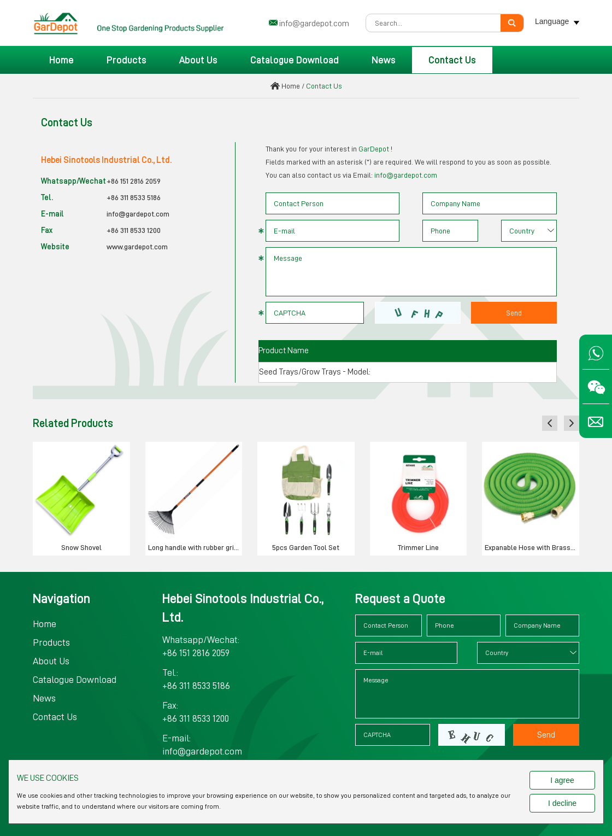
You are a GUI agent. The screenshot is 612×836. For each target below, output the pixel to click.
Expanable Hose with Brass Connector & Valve (532, 547)
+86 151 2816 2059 (134, 181)
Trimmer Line (418, 547)
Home (61, 60)
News (384, 60)
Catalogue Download (294, 60)
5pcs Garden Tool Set (305, 547)
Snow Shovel (81, 547)
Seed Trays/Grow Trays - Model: (314, 371)
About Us (198, 60)
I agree (562, 780)
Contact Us (452, 60)
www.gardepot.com (137, 246)
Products (126, 60)
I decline (562, 803)
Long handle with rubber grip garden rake (195, 547)
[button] (549, 423)
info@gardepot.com (314, 23)
